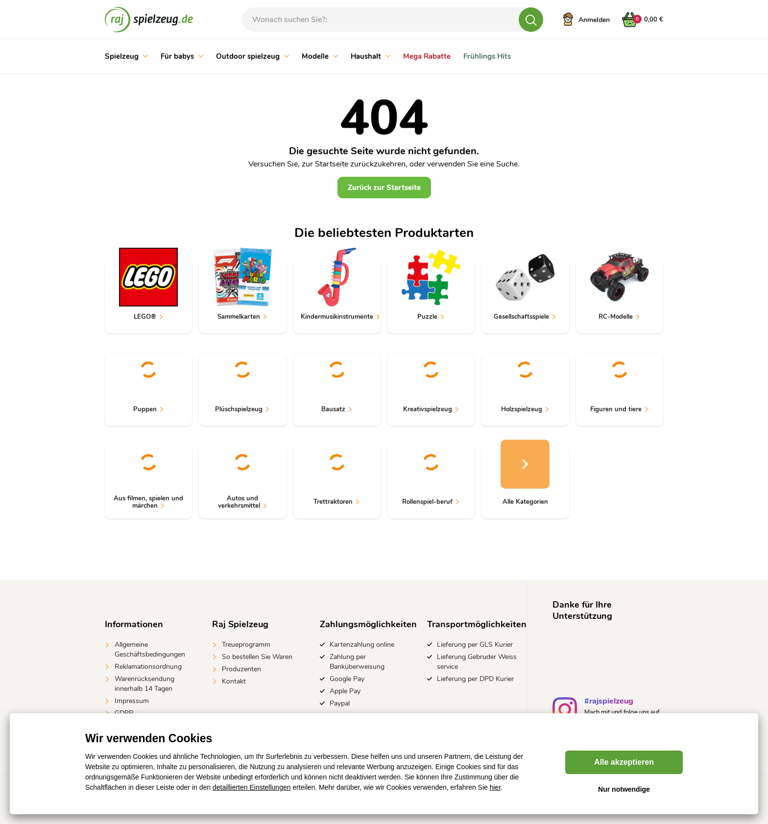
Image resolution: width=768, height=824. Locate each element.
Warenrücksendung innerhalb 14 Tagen (144, 683)
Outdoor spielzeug (252, 56)
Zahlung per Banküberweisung (357, 661)
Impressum (132, 701)
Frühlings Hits (487, 56)
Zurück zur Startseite (384, 187)
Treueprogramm (246, 644)
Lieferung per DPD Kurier (475, 678)
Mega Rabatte (427, 56)
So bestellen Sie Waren (257, 656)
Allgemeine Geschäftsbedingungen (150, 649)
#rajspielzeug (608, 702)
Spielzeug (126, 56)
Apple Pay (345, 691)
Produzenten (241, 669)
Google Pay (347, 678)
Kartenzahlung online (362, 644)
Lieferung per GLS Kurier (475, 644)
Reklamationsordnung (148, 666)
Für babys (182, 56)
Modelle (320, 56)
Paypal (340, 703)
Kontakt (234, 681)
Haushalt (370, 56)
